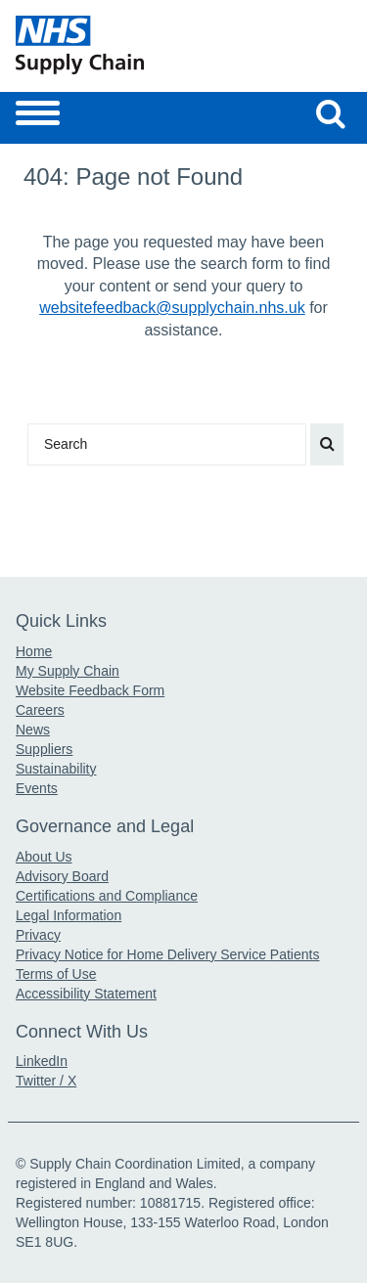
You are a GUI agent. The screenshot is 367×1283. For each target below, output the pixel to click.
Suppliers (44, 749)
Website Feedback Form (90, 690)
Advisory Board (62, 876)
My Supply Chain (67, 671)
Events (37, 788)
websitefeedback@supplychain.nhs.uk (172, 307)
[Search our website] (330, 113)
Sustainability (56, 768)
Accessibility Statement (86, 993)
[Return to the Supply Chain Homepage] (96, 45)
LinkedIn (42, 1061)
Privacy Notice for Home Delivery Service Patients (167, 954)
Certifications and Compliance (107, 896)
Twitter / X (46, 1080)
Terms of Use (56, 974)
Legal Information (68, 915)
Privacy (38, 935)
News (33, 729)
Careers (40, 710)
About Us (44, 856)
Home (34, 651)
